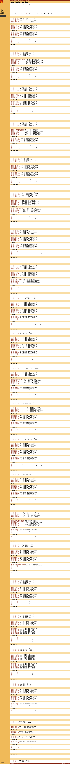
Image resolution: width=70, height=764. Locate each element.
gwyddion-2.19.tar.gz (14, 332)
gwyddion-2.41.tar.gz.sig (15, 486)
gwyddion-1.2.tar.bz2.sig (15, 33)
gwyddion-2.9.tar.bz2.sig (15, 259)
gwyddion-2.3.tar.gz (14, 225)
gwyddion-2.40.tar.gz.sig (15, 479)
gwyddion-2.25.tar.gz (14, 374)
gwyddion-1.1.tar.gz (14, 27)
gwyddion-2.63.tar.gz (14, 645)
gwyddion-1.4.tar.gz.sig (15, 48)
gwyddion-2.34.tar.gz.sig (15, 437)
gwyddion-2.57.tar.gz (14, 601)
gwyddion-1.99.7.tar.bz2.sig (15, 180)
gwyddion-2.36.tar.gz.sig (15, 451)
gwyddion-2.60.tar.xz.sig (15, 624)
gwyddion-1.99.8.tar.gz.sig (15, 188)
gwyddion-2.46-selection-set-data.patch (17, 521)
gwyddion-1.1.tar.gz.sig (15, 28)
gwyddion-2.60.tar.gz (14, 621)
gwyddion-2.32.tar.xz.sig (15, 425)
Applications (2, 13)
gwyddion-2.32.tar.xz (14, 424)
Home (1, 4)
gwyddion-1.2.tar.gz (14, 34)
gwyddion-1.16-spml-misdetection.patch (17, 130)
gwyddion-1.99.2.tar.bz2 (15, 145)
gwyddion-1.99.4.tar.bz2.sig (15, 159)
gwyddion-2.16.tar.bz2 (14, 309)
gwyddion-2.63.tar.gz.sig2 (15, 647)
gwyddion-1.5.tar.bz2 (14, 52)
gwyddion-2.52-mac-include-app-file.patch (18, 564)
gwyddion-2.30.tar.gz (14, 408)
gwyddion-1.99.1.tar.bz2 (15, 138)
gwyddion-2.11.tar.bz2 (14, 272)
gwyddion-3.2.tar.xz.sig (15, 727)
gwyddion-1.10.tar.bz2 (14, 87)
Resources (2, 11)
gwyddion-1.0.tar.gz (14, 20)
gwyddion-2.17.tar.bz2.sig (15, 317)
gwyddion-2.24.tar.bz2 (14, 365)
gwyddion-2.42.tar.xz (14, 494)
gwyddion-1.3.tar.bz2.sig (15, 40)
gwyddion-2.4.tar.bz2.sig (15, 231)
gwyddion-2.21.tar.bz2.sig (15, 345)
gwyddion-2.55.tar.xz (14, 589)
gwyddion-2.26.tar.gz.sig (15, 381)
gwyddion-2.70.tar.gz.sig (15, 704)
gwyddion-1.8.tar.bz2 (14, 74)
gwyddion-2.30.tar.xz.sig (15, 411)
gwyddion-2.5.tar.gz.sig (15, 240)
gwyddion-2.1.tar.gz (14, 211)
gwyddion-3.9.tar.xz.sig (15, 761)
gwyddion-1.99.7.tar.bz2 (15, 179)
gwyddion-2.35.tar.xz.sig (15, 446)
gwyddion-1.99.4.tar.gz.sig (15, 161)
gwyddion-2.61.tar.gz (14, 628)
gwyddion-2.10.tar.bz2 (14, 265)
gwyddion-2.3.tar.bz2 (14, 223)
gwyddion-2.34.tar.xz (14, 438)
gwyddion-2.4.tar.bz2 (14, 230)
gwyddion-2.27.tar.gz (14, 387)
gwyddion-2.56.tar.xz (14, 596)
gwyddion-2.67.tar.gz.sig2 (15, 682)
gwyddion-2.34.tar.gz (14, 436)
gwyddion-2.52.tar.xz (14, 567)
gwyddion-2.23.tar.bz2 (14, 358)
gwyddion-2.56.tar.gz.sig (15, 595)
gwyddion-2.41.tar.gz (14, 485)
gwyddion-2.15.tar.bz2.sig (15, 303)
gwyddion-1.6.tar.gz (14, 62)
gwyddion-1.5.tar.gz (14, 54)
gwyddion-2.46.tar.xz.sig (15, 525)
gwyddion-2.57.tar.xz (14, 603)
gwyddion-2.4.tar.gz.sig (15, 233)
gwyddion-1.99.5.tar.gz (14, 167)
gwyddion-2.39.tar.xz (14, 473)
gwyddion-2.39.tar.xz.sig (15, 474)
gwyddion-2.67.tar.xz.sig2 (15, 685)
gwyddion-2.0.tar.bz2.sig (15, 202)
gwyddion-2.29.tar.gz (14, 400)
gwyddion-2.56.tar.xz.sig (15, 597)
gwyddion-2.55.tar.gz (14, 587)
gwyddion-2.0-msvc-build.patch (16, 200)
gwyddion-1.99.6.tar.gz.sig (15, 175)
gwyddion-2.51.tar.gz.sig (15, 558)
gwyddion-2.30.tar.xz (14, 410)
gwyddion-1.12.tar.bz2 (14, 101)
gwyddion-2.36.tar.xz (14, 452)
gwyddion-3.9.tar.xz (14, 760)
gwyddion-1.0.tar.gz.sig (15, 21)
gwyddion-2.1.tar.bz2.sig (15, 210)
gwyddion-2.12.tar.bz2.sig (15, 281)
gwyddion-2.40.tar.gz (14, 478)
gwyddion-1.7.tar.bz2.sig (15, 68)
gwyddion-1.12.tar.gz (14, 103)
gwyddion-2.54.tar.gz (14, 580)
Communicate (2, 9)
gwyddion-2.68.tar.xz (14, 691)
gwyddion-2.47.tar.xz (14, 531)
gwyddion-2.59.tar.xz (14, 616)
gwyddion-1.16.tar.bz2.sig (15, 132)
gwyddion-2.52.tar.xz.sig (15, 568)
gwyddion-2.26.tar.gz (14, 380)
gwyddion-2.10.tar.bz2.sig (15, 266)
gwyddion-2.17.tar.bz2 (14, 316)
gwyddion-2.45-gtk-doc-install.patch (17, 512)
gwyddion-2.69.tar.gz (14, 696)
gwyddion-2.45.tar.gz (14, 513)
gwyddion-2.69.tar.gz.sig (15, 697)
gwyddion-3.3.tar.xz (14, 731)
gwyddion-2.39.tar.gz (14, 471)
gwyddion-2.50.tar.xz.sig (15, 553)
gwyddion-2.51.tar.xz (14, 559)
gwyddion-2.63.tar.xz (14, 648)
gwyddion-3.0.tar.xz (14, 716)
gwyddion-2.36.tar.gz (14, 450)
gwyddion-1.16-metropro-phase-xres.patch (18, 129)
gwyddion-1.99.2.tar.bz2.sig (15, 146)
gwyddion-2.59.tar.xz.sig (15, 617)
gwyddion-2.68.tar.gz (14, 689)
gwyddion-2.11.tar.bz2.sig (15, 273)
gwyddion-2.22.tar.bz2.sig (15, 352)
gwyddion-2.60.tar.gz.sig (15, 622)
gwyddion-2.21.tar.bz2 (14, 344)
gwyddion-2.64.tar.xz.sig (15, 658)
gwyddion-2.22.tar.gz (14, 353)
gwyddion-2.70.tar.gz (14, 703)
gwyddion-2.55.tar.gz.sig (15, 588)
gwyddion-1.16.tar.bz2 (14, 131)
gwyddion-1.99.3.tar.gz (14, 153)
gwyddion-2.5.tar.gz (14, 239)
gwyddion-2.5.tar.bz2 (14, 237)
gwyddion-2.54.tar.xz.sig (15, 583)
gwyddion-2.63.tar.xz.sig (15, 649)
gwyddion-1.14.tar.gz (14, 117)
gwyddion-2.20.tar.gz (14, 339)
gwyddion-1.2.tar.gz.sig (15, 35)
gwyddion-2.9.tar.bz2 (14, 258)
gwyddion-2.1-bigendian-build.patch (17, 208)
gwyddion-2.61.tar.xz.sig (15, 632)
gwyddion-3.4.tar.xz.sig (15, 737)
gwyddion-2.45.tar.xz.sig (15, 516)
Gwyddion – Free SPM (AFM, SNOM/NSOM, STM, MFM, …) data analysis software (20, 0)
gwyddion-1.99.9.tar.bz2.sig (15, 194)
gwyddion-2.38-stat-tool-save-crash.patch (17, 464)
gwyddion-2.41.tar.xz (14, 487)
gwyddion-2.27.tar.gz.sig (15, 388)
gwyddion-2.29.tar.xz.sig (15, 403)
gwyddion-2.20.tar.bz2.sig (15, 338)
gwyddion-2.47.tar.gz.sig (15, 530)
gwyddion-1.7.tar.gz (14, 69)
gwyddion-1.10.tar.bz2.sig (15, 88)
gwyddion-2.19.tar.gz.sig (15, 333)
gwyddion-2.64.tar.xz (14, 657)
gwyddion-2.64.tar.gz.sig (15, 655)
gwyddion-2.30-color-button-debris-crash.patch (18, 407)
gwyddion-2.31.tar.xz (14, 417)
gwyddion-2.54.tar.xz (14, 582)
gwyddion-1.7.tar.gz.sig (15, 70)
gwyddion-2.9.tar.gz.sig (15, 261)
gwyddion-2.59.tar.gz (14, 614)
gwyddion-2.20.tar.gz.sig (15, 340)
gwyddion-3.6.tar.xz (14, 746)
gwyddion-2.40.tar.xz (14, 480)
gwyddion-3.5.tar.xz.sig (15, 742)
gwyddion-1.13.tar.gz (14, 110)
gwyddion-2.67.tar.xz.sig (15, 684)
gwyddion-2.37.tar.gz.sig (15, 458)
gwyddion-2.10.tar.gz (14, 267)
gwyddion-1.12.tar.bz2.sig (15, 102)
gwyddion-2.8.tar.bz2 (14, 252)
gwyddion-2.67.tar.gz (14, 680)
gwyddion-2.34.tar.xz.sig (15, 439)
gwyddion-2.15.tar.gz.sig (15, 305)
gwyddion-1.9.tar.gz (14, 82)
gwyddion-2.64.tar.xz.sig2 (15, 659)
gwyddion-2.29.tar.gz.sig (15, 401)
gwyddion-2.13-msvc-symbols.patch (17, 287)
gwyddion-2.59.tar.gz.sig (15, 615)
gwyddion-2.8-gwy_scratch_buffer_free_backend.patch (19, 251)
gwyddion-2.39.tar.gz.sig (15, 472)
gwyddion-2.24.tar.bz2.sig (15, 366)
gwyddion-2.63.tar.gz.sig (15, 646)
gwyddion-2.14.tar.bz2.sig (15, 296)
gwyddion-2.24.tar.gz (14, 367)
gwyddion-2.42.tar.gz (14, 492)
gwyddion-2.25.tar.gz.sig (15, 375)
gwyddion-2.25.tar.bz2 (14, 372)
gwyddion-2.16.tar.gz (14, 311)
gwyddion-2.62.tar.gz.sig (15, 638)
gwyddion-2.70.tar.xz (14, 705)
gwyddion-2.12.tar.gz (14, 282)
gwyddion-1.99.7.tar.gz (14, 181)
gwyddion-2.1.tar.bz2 (14, 209)
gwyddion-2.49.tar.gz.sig (15, 544)
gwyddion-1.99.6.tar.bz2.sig (15, 173)
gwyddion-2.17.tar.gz (14, 318)
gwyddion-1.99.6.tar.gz (14, 174)
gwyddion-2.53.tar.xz (14, 575)
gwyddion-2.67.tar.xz (14, 683)
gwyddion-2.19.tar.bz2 (14, 330)
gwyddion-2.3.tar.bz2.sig (15, 224)
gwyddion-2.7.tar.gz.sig (15, 247)
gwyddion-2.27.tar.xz (14, 389)
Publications (2, 12)
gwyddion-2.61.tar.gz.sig (15, 629)
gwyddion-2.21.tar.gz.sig (15, 347)
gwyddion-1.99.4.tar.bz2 (15, 158)
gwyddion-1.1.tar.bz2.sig (15, 26)
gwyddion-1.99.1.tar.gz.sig (15, 141)
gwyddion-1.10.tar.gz (14, 89)
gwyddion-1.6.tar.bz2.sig (15, 61)
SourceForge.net (22, 4)
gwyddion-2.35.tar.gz (14, 443)
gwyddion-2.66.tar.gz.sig (15, 673)
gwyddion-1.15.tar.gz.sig (15, 125)
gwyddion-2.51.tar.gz (14, 557)
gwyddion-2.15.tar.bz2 (14, 302)
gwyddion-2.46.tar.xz (14, 524)
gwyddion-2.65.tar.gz (14, 663)
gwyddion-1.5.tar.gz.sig (15, 55)
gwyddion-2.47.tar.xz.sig (15, 532)
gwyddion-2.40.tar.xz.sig (15, 481)
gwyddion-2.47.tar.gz (14, 529)
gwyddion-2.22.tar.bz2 (14, 351)
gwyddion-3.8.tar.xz (14, 755)
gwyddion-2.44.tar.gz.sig (15, 506)
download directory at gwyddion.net (23, 13)
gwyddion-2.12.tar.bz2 (14, 280)
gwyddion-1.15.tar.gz (14, 124)
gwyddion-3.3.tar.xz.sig (15, 732)
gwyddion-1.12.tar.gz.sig (15, 104)
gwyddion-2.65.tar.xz (14, 666)
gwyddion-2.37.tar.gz (14, 457)
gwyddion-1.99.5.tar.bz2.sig (15, 166)
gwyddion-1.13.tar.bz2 (14, 108)
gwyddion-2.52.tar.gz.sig (15, 566)
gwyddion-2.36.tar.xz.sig (15, 453)
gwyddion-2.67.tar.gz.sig (15, 681)
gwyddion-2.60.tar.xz (14, 623)
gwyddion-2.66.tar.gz (14, 672)
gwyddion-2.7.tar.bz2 (14, 244)
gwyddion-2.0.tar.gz (14, 203)
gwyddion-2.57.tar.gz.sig (15, 602)
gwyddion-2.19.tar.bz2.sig (15, 331)
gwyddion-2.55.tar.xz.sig (15, 590)
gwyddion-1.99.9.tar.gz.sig (15, 196)
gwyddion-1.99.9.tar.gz (14, 195)
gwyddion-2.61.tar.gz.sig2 (15, 630)
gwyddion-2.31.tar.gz (14, 415)
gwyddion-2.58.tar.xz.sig (15, 610)
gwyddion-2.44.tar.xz (14, 507)
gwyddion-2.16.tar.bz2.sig (15, 310)
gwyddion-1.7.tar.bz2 (14, 67)
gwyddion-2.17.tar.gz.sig (15, 319)
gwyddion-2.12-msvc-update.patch (16, 279)
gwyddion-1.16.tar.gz (14, 133)
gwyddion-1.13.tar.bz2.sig (15, 109)
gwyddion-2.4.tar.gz (14, 232)
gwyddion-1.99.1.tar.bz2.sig (15, 139)
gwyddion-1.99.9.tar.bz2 (15, 193)
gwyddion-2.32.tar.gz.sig (15, 423)
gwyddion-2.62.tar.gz (14, 637)
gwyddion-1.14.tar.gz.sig (15, 118)
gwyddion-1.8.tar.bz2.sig (15, 75)
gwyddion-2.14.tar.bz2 (14, 295)
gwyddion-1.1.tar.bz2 (14, 25)
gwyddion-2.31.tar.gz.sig (15, 416)
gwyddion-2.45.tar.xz (14, 515)
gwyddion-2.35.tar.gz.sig (15, 444)
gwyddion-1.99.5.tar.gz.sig (15, 168)
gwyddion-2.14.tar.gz (14, 297)
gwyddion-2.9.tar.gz (14, 260)
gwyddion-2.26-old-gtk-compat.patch (17, 379)
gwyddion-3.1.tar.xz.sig (15, 722)
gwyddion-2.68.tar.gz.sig (15, 690)
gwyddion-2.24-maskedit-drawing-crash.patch (18, 364)
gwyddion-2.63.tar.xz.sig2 (15, 650)
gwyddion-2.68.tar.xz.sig (15, 692)
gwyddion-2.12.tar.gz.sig (15, 283)
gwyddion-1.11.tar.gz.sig (15, 97)
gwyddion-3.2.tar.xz (14, 726)
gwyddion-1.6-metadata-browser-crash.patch (18, 59)
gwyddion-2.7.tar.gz (14, 246)
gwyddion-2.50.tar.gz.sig (15, 551)
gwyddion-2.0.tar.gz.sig (15, 204)
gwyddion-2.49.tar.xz (14, 545)
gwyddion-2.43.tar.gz (14, 499)
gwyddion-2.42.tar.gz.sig (15, 493)
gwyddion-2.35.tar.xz (14, 445)
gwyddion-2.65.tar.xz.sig (15, 667)
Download (53, 13)
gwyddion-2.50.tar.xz (14, 552)
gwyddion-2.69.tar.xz (14, 698)
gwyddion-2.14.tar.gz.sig (15, 298)
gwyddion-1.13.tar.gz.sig (15, 111)
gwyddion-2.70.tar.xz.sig (15, 706)
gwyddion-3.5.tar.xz (14, 741)
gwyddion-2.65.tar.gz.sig (15, 664)
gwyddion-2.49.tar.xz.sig (15, 546)
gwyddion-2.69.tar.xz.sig (15, 699)
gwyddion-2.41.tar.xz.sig (15, 488)
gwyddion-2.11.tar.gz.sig (15, 275)
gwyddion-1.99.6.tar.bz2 (15, 172)
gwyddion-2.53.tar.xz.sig (15, 576)
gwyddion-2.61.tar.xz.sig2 (15, 633)
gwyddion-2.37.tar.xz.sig (15, 460)
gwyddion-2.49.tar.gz (14, 543)
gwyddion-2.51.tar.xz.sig (15, 560)
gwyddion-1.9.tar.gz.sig (15, 83)
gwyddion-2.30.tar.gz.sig (15, 409)
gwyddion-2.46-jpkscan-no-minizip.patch (17, 520)
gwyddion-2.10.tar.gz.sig (15, 268)
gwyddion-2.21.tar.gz (14, 346)
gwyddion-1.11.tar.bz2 (14, 94)
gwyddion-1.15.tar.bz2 (14, 122)
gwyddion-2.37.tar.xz (14, 459)
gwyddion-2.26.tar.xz (14, 382)
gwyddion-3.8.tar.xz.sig (15, 756)
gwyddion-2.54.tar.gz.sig (15, 581)
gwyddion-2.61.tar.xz (14, 631)
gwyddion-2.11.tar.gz (14, 274)
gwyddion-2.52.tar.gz (14, 565)
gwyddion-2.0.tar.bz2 (14, 201)
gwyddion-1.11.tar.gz (14, 96)
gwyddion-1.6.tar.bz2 (14, 60)
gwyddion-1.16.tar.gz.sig (15, 134)
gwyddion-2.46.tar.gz (14, 522)
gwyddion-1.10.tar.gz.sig (15, 90)
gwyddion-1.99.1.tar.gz (14, 140)
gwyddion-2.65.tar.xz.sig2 (15, 668)
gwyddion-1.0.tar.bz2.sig (15, 19)
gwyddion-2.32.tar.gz (14, 422)
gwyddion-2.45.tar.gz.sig (15, 514)
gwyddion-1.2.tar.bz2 (14, 32)
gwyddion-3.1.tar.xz (14, 721)
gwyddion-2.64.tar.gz (14, 654)
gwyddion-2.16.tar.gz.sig (15, 312)
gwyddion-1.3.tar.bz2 (14, 39)
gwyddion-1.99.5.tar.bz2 (15, 165)
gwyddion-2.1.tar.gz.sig (15, 212)
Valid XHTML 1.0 (2, 762)
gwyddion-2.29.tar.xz (14, 402)
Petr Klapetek (17, 763)
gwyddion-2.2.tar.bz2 (14, 216)
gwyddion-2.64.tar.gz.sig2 (15, 656)
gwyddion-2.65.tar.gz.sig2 (15, 665)
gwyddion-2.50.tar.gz (14, 550)
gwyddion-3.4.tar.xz (14, 736)
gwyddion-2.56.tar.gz (14, 594)
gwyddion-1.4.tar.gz (14, 47)
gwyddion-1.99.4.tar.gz (14, 160)
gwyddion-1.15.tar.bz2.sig (15, 123)
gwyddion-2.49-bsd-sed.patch (15, 542)
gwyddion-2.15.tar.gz (14, 304)
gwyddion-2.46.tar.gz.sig (15, 523)
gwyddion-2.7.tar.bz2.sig (15, 245)
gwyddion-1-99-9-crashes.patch (16, 192)
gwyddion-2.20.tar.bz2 (14, 337)
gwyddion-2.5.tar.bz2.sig (15, 238)
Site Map (1, 14)
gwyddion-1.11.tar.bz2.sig (15, 95)
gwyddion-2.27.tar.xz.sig (15, 390)
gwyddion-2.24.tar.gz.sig (15, 368)
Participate (1, 10)
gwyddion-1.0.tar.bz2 (14, 18)
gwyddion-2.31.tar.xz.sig (15, 418)
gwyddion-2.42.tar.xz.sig (15, 495)
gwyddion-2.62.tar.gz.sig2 (15, 639)
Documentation (2, 8)
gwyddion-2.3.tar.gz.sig (15, 226)
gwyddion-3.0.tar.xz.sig (15, 717)
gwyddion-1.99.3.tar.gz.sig (15, 154)
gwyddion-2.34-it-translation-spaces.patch (17, 435)
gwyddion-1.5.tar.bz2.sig (15, 53)
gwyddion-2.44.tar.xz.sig (15, 508)
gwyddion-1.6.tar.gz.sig (15, 63)
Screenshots (2, 7)
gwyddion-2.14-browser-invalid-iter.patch (17, 294)
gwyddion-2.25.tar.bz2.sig (15, 373)
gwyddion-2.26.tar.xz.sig (15, 383)
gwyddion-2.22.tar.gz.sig (15, 354)
